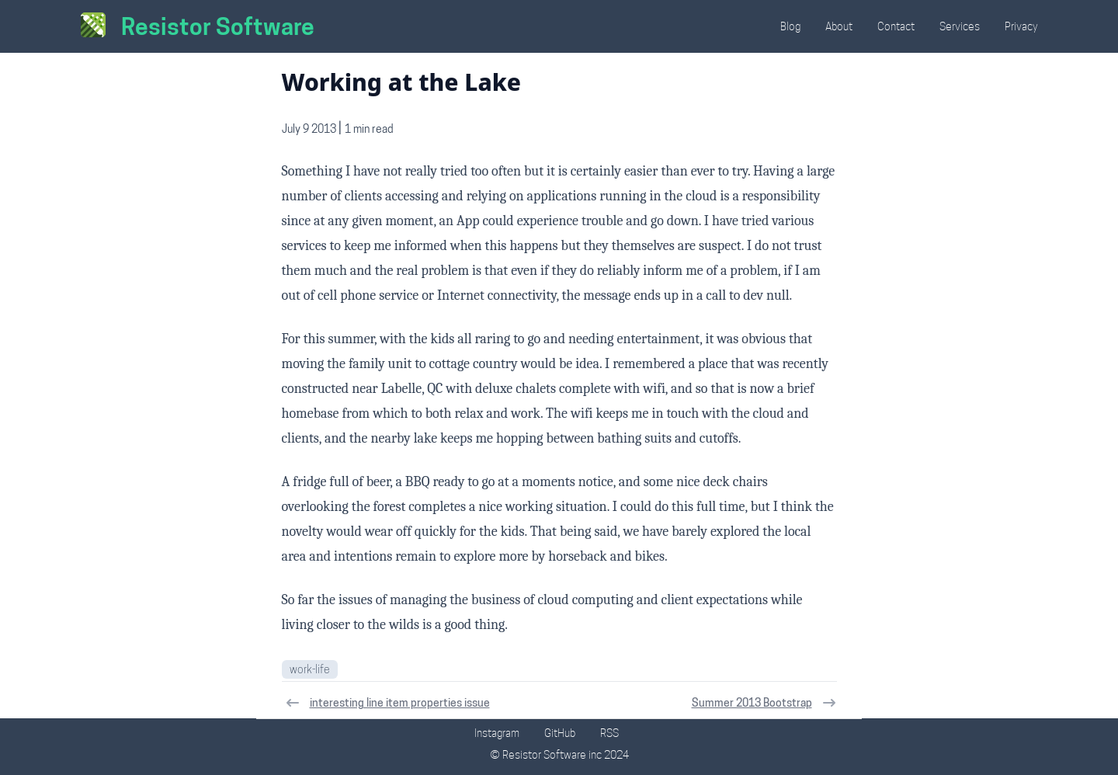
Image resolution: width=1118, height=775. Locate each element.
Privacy (1021, 26)
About (838, 26)
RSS (609, 733)
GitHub (559, 733)
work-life (310, 669)
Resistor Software (217, 26)
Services (959, 26)
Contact (896, 26)
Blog (790, 26)
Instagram (496, 733)
